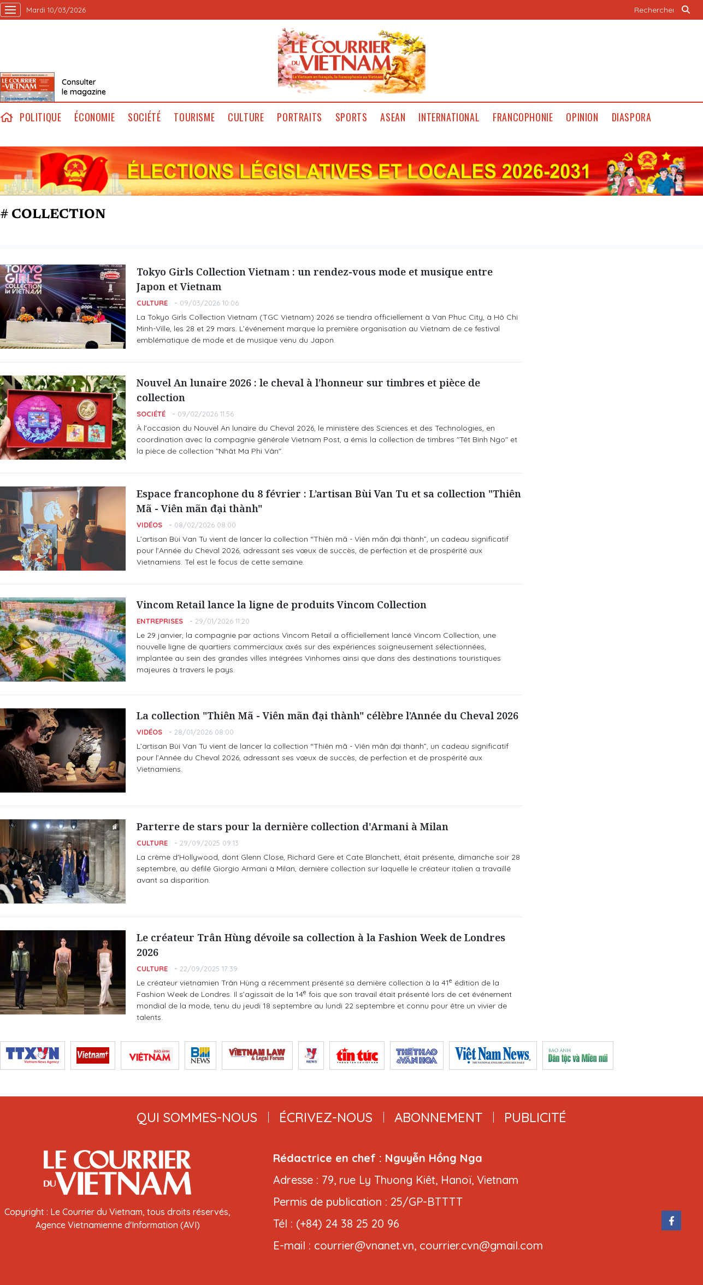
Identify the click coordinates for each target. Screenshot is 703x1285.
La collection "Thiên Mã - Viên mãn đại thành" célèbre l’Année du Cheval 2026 (327, 715)
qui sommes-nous (197, 1117)
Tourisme (194, 117)
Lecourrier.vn (352, 60)
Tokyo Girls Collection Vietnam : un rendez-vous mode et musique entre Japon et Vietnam (315, 279)
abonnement (438, 1117)
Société (144, 117)
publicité (535, 1117)
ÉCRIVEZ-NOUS (326, 1117)
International (449, 117)
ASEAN (392, 117)
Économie (94, 117)
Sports (351, 117)
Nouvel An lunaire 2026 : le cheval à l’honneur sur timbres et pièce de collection (308, 390)
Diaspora (632, 117)
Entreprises (160, 621)
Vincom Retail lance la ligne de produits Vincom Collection (282, 604)
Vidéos (149, 524)
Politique (40, 117)
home (6, 117)
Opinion (582, 117)
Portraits (299, 117)
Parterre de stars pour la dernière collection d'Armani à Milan (292, 826)
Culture (246, 117)
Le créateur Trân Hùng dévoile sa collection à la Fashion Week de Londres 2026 (321, 945)
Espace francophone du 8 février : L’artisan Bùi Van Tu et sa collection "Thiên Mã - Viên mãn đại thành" (329, 501)
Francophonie (523, 117)
